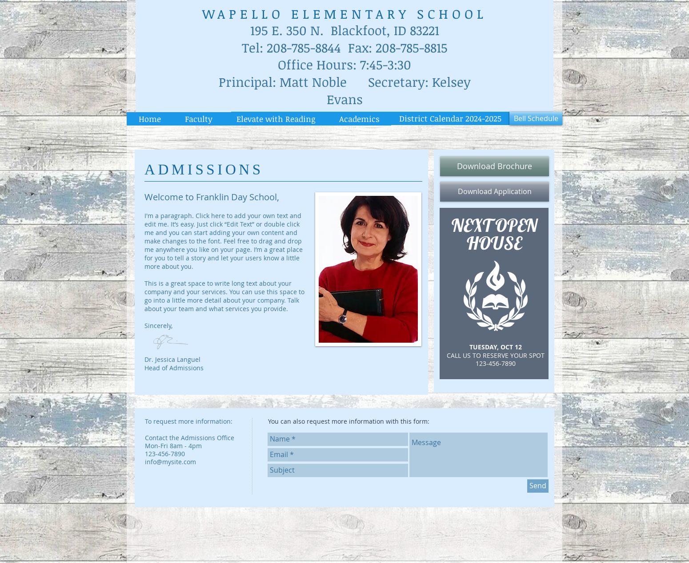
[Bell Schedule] (535, 118)
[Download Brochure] (494, 166)
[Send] (538, 486)
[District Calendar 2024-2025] (450, 118)
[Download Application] (494, 192)
